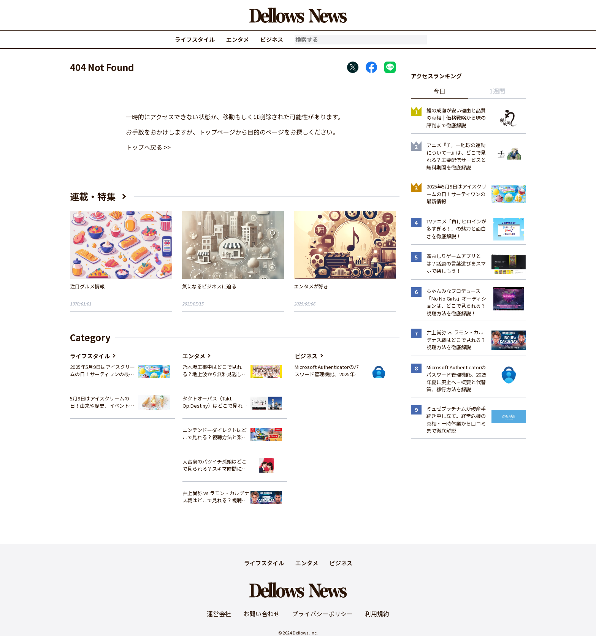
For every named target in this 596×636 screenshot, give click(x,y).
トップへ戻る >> (148, 147)
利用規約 (377, 613)
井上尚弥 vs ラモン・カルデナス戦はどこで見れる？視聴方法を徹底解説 (215, 496)
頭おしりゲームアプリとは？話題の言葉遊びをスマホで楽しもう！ (456, 263)
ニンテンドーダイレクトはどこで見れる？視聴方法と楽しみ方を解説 (214, 433)
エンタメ (237, 39)
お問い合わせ (261, 613)
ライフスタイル (195, 39)
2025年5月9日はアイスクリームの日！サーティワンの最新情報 (102, 370)
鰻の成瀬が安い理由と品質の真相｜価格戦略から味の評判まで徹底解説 (456, 118)
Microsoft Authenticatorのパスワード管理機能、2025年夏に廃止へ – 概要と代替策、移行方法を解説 (327, 370)
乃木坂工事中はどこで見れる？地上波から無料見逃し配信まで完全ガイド (214, 370)
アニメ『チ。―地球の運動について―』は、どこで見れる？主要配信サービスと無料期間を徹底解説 (456, 156)
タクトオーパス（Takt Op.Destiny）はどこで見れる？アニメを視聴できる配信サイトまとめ (214, 402)
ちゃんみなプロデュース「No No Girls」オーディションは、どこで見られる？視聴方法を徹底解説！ (456, 302)
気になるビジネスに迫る (209, 286)
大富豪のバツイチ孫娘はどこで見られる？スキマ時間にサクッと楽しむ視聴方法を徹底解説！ (214, 465)
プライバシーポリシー (322, 613)
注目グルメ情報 (87, 286)
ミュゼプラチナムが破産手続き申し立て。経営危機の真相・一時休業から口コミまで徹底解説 (456, 420)
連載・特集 (93, 196)
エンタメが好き (311, 286)
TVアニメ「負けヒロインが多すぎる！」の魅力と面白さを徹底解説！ (456, 229)
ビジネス (271, 39)
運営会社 (219, 613)
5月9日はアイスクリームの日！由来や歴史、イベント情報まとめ (102, 402)
